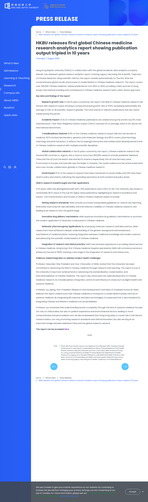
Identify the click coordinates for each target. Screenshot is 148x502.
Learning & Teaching (17, 243)
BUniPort (9, 272)
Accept (132, 491)
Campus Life (12, 258)
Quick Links (10, 280)
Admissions (11, 235)
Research (10, 250)
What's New (11, 228)
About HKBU (11, 265)
